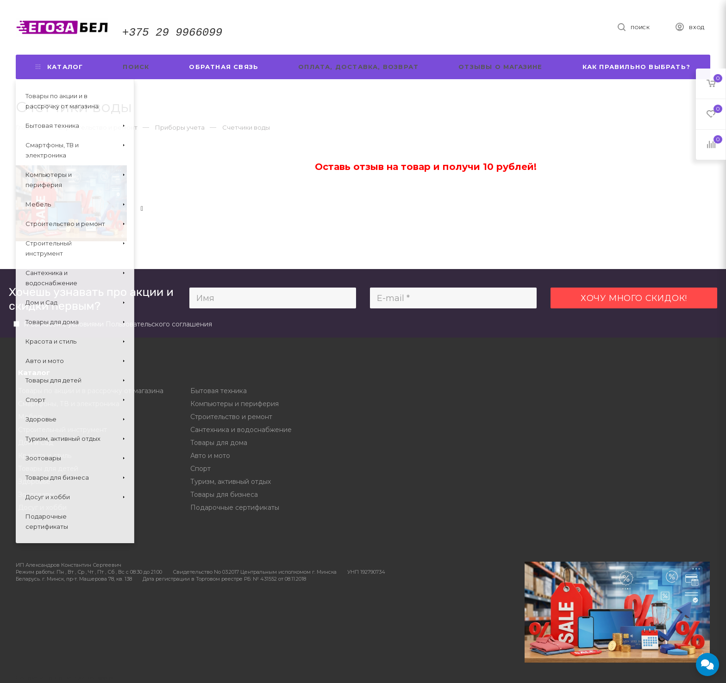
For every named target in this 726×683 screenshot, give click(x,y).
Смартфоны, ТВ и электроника (68, 404)
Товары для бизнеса (224, 494)
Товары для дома (218, 443)
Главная (28, 127)
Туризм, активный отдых (230, 481)
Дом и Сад (35, 443)
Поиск (136, 66)
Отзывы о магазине (500, 66)
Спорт (200, 468)
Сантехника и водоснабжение (241, 430)
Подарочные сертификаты (234, 507)
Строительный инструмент (62, 430)
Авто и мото (210, 455)
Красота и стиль (44, 455)
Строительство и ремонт (231, 417)
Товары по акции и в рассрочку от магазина (90, 391)
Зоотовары (36, 494)
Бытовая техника (218, 391)
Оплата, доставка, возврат (358, 66)
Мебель (31, 417)
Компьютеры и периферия (234, 404)
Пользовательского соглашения (159, 324)
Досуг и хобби (42, 507)
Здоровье (34, 481)
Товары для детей (48, 468)
